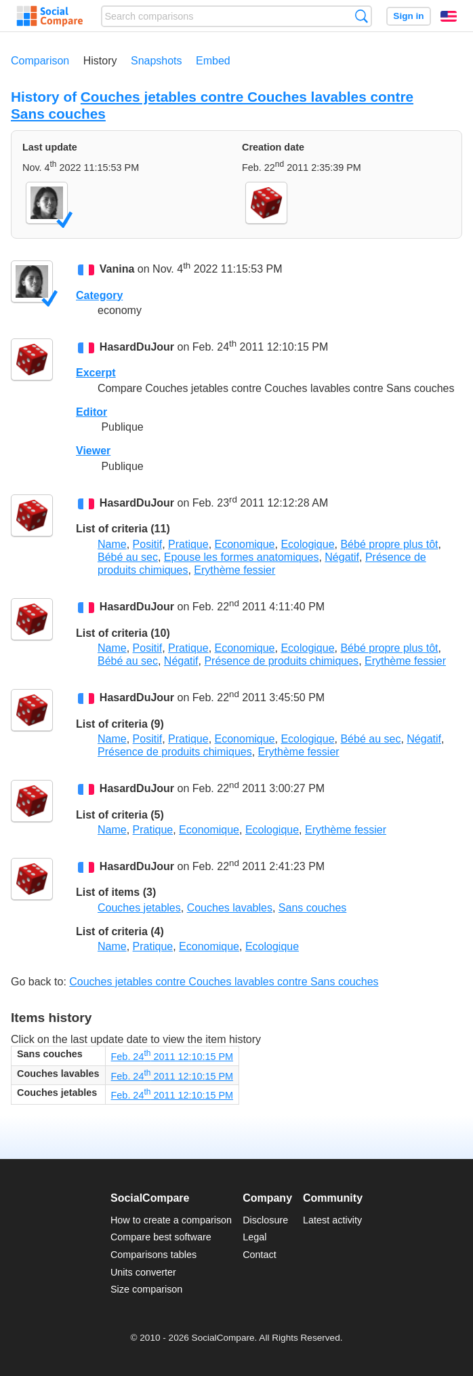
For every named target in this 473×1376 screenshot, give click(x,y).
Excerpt (96, 372)
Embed (213, 60)
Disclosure (265, 1220)
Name (112, 544)
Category (99, 295)
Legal (254, 1237)
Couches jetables (139, 907)
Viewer (93, 450)
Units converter (143, 1272)
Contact (259, 1254)
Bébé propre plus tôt (389, 544)
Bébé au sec (128, 557)
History (100, 60)
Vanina (117, 269)
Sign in (408, 16)
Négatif (342, 557)
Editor (91, 412)
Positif (148, 544)
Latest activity (332, 1220)
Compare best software (160, 1237)
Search (361, 15)
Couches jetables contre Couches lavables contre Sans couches (223, 981)
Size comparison (146, 1289)
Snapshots (156, 60)
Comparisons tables (153, 1254)
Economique (245, 544)
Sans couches (313, 907)
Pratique (188, 544)
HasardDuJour (137, 347)
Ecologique (307, 544)
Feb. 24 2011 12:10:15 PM (172, 1056)
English (448, 16)
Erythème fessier (234, 570)
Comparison (40, 60)
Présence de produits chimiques (281, 661)
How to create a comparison (171, 1220)
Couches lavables (229, 907)
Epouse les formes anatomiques (241, 557)
